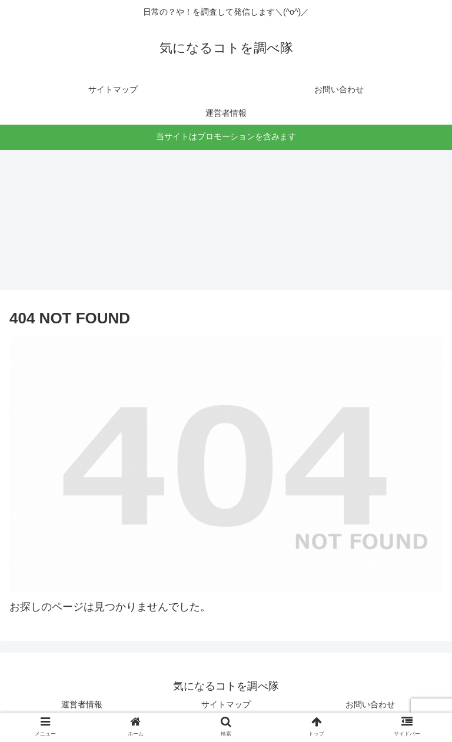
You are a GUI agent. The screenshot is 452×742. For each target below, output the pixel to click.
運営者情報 (81, 704)
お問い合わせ (370, 704)
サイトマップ (226, 704)
